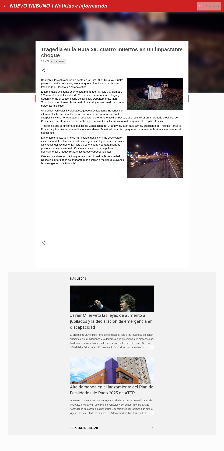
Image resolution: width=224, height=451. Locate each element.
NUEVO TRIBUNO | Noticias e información (58, 6)
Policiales (57, 61)
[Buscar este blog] (202, 6)
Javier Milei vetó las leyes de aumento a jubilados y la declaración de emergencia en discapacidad (111, 321)
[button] (43, 70)
